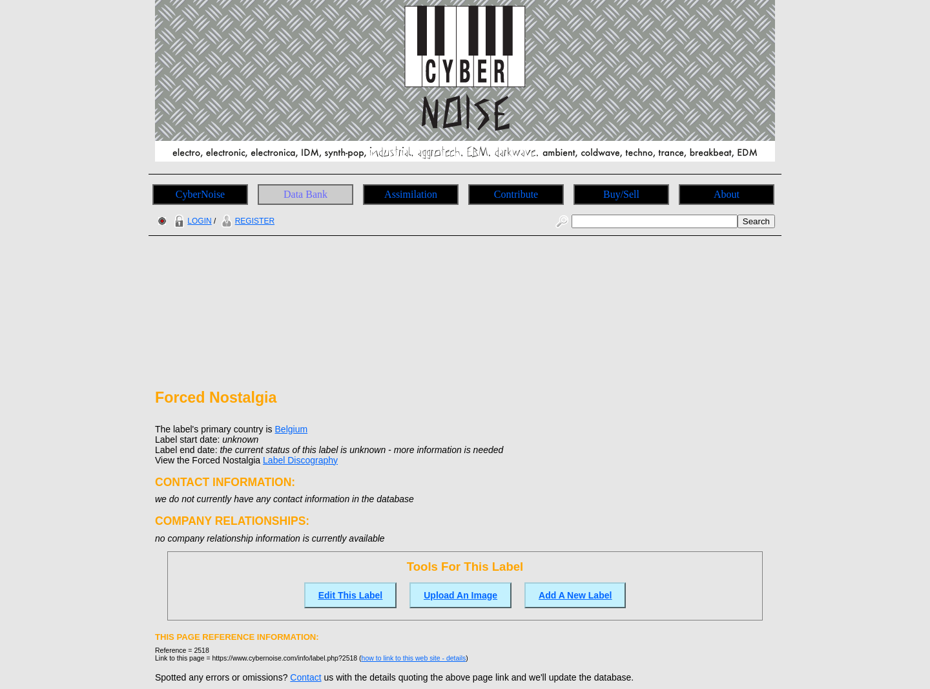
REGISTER (246, 221)
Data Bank (305, 194)
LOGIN (191, 221)
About (726, 194)
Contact (305, 677)
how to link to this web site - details (414, 658)
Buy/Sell (621, 194)
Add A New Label (575, 595)
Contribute (516, 194)
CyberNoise (200, 194)
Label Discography (300, 460)
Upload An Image (460, 595)
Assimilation (410, 194)
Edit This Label (350, 595)
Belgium (291, 429)
